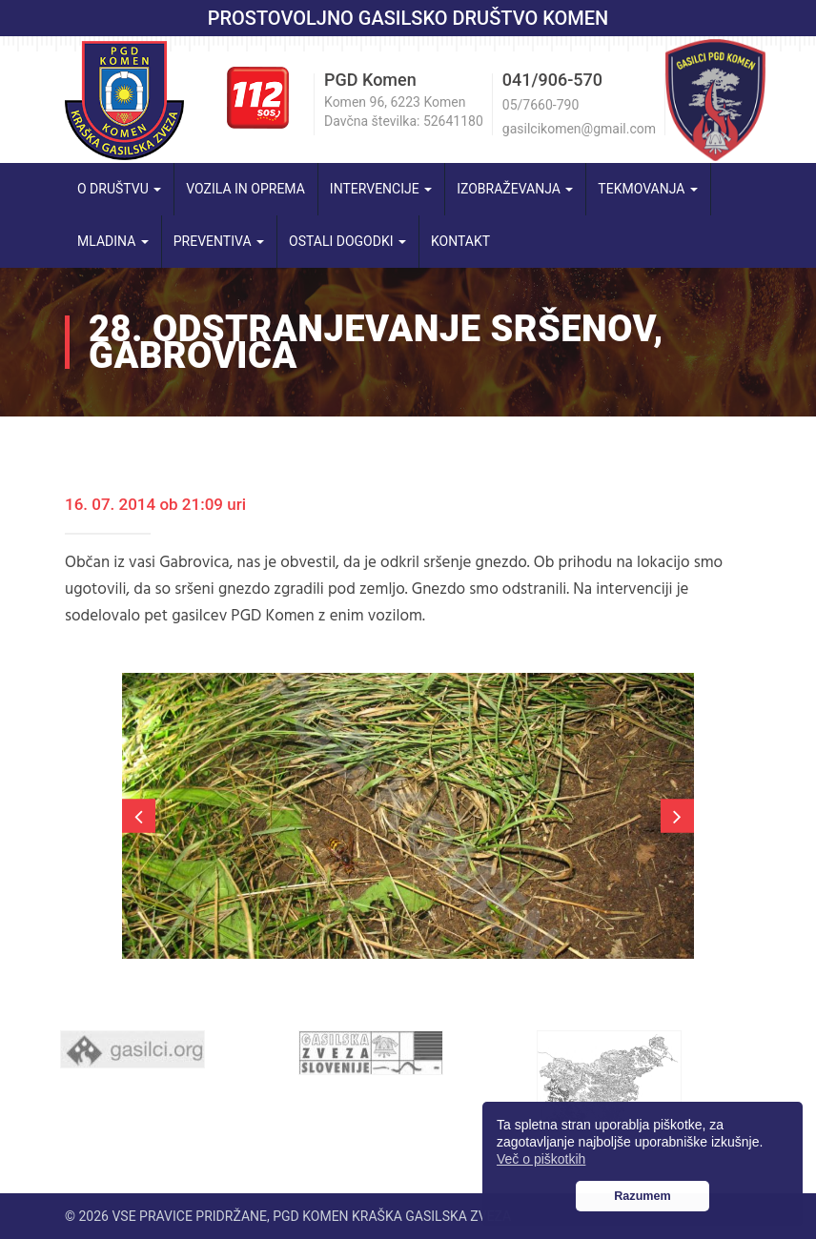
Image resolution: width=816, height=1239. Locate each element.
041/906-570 (552, 80)
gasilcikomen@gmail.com (579, 128)
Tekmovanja (648, 188)
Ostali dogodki (347, 241)
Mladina (113, 241)
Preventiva (218, 241)
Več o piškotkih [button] (541, 1159)
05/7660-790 (540, 104)
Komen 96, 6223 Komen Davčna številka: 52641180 (403, 111)
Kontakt (460, 241)
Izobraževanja (515, 188)
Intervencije (381, 188)
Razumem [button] (642, 1196)
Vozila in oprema (245, 188)
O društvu (119, 188)
